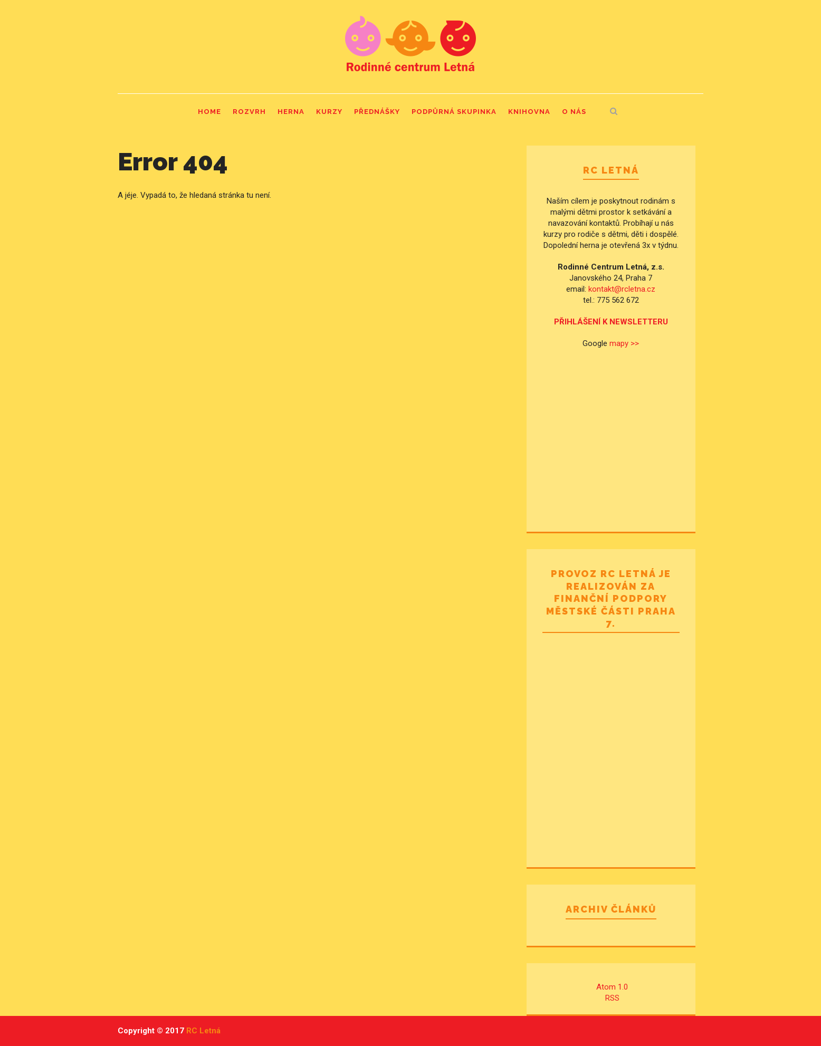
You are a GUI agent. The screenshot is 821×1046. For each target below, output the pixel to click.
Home (209, 112)
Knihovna (529, 112)
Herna (291, 112)
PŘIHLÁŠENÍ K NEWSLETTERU (611, 322)
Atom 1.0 (612, 987)
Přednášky (377, 112)
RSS (612, 998)
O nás (574, 112)
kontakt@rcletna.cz (621, 289)
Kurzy (329, 112)
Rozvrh (249, 112)
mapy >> (624, 343)
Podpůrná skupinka (454, 112)
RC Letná (203, 1030)
